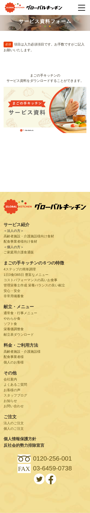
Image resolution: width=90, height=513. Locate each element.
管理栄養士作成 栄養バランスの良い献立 (34, 285)
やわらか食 (12, 318)
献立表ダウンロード (19, 334)
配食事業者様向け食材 (20, 241)
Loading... (45, 164)
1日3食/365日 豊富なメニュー (26, 275)
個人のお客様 (14, 362)
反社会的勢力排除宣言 (24, 445)
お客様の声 (12, 390)
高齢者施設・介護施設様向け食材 (29, 236)
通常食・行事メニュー (20, 313)
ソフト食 (10, 324)
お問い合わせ (14, 406)
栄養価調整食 (14, 329)
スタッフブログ (15, 395)
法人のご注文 (14, 423)
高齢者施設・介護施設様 (22, 351)
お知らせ (10, 401)
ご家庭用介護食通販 (19, 252)
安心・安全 (12, 291)
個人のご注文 (14, 428)
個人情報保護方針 (20, 439)
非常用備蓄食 (14, 296)
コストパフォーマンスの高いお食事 (30, 280)
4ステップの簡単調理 (20, 269)
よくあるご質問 (15, 384)
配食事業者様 (14, 357)
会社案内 (10, 379)
